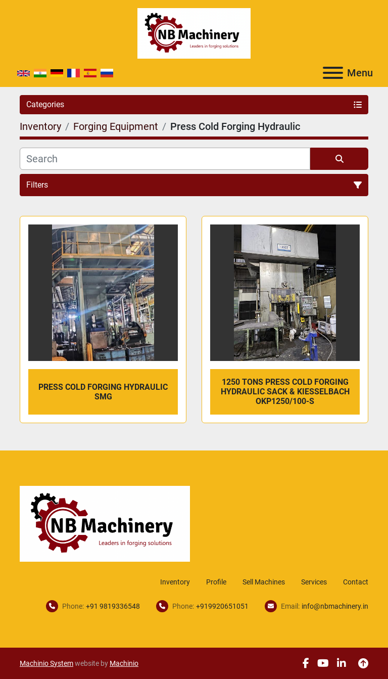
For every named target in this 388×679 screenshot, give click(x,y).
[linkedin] (341, 663)
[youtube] (323, 663)
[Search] (165, 159)
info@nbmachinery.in (335, 606)
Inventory (175, 582)
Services (314, 582)
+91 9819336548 (113, 606)
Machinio (124, 663)
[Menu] (333, 73)
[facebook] (306, 663)
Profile (216, 582)
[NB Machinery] (105, 523)
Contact (355, 582)
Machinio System (46, 663)
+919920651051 (222, 606)
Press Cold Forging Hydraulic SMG (103, 391)
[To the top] (363, 663)
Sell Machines (264, 582)
